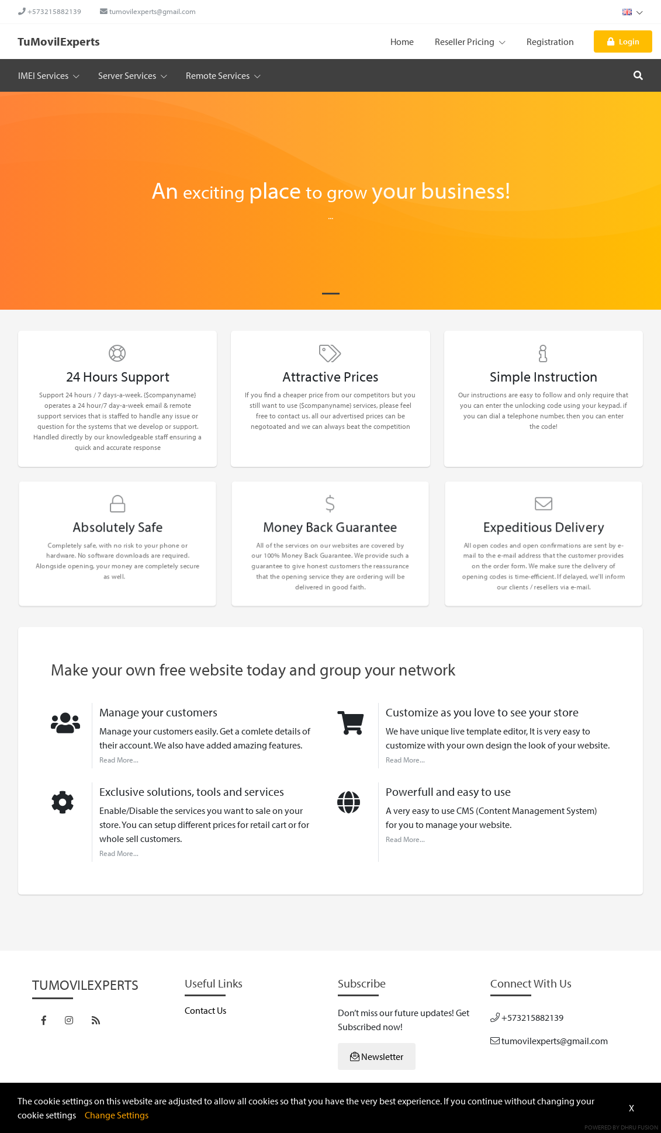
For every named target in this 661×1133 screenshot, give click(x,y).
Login (623, 41)
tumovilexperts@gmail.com (148, 11)
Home (402, 41)
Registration (550, 41)
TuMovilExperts (59, 41)
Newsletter (376, 1056)
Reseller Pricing (470, 41)
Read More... (119, 759)
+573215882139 (49, 11)
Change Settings (116, 1115)
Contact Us (205, 1010)
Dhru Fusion (639, 1127)
